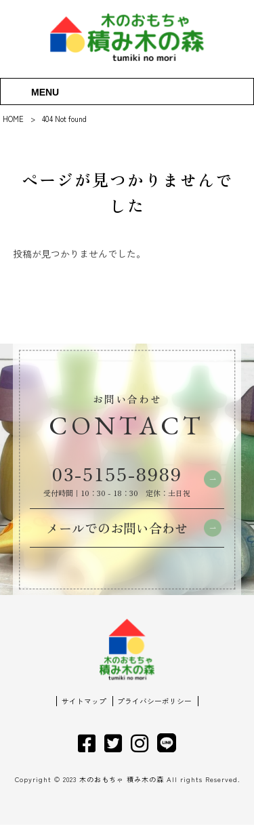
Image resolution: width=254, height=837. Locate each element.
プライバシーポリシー (154, 713)
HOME (13, 118)
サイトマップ (84, 713)
